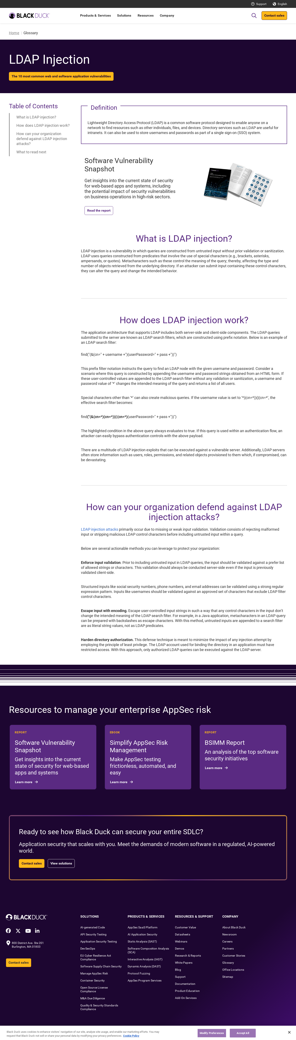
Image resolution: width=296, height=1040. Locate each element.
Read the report (98, 210)
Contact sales (274, 15)
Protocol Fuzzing (139, 973)
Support (261, 4)
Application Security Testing (98, 941)
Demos (179, 948)
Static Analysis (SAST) (142, 941)
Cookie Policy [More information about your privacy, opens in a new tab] (131, 1035)
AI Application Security (142, 934)
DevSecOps (87, 948)
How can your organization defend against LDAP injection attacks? (41, 139)
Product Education (187, 990)
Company (167, 15)
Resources (146, 15)
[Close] (289, 1032)
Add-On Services (186, 998)
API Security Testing (93, 934)
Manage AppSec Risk (94, 973)
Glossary (228, 962)
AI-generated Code (92, 927)
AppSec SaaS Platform (143, 927)
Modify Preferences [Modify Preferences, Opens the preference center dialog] (212, 1033)
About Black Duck (234, 927)
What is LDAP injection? (36, 117)
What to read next (31, 152)
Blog (178, 969)
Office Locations (233, 969)
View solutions (61, 863)
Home (14, 33)
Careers (227, 941)
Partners (228, 948)
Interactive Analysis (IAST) (145, 959)
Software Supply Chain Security (101, 966)
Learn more (24, 782)
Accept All (243, 1033)
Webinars (181, 941)
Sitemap (227, 976)
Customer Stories (233, 955)
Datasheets (182, 934)
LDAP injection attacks (99, 529)
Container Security (92, 980)
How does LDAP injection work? (43, 125)
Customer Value (185, 927)
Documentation (185, 983)
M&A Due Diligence (92, 998)
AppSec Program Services (144, 980)
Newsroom (229, 934)
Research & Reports (188, 955)
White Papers (183, 962)
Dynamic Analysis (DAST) (144, 966)
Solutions (124, 15)
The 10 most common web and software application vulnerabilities (61, 76)
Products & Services (95, 15)
